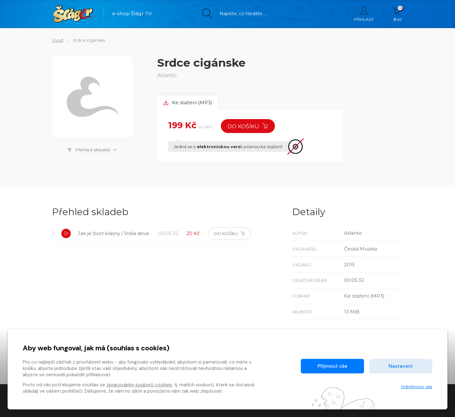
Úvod (57, 40)
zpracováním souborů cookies (139, 385)
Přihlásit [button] (364, 14)
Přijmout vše (332, 366)
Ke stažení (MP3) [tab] (187, 103)
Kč (397, 14)
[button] (66, 233)
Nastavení (401, 366)
